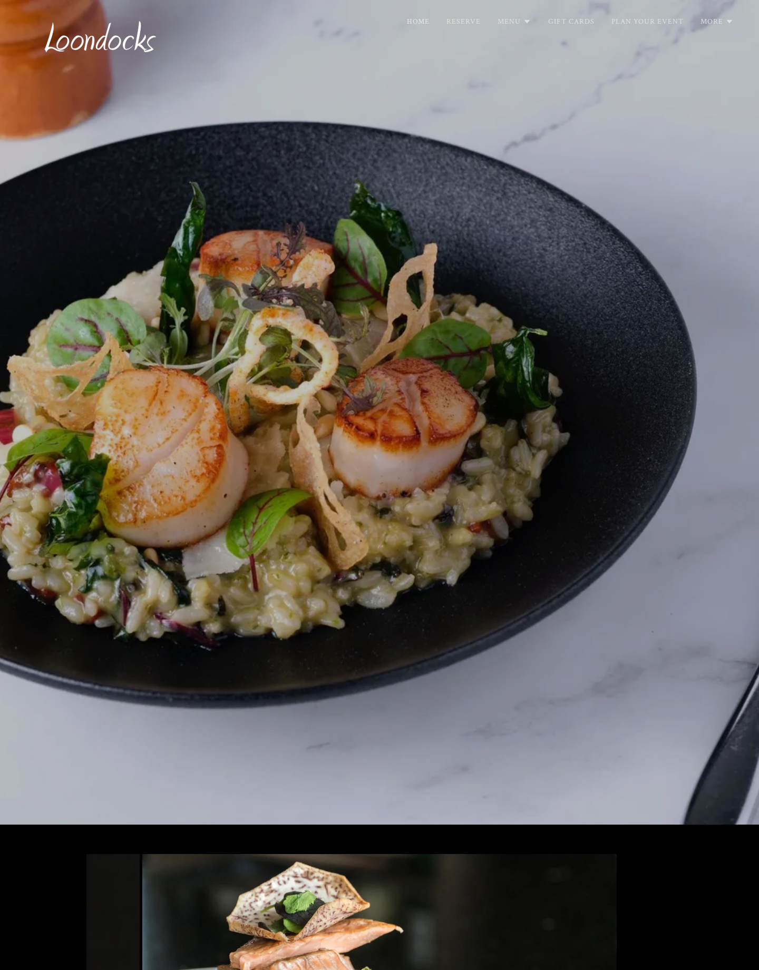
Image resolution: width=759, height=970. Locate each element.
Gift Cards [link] (571, 21)
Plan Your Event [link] (647, 21)
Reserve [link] (463, 21)
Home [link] (418, 21)
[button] (514, 21)
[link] (100, 18)
